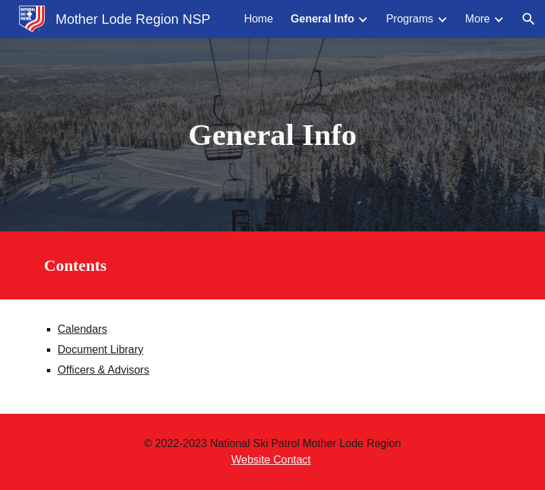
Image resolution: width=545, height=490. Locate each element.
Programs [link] (409, 18)
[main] (272, 135)
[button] (528, 19)
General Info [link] (322, 18)
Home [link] (258, 18)
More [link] (477, 18)
